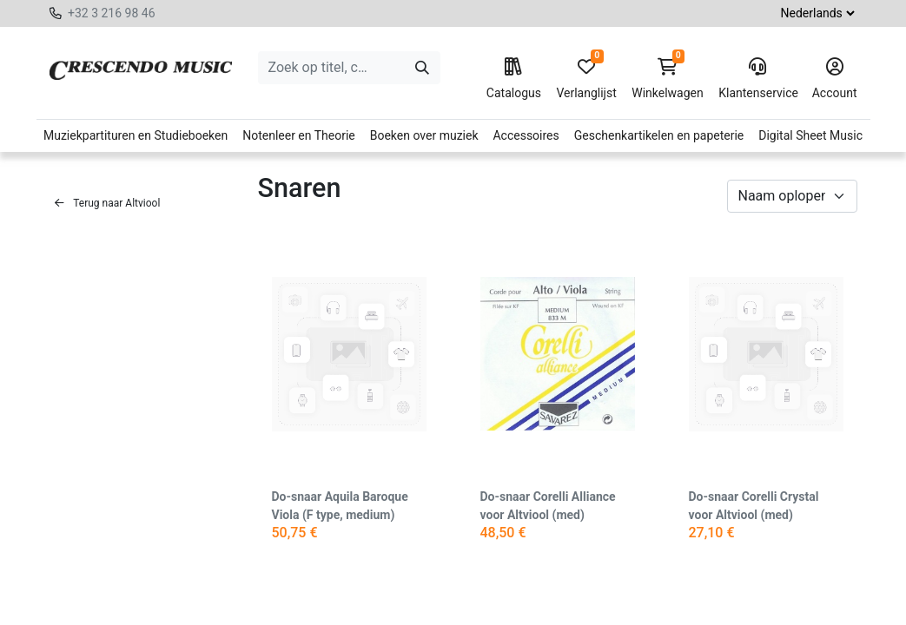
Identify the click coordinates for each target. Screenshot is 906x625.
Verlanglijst (586, 79)
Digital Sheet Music (810, 135)
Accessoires (526, 135)
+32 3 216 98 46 (111, 13)
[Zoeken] (422, 67)
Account (834, 79)
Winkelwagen (668, 79)
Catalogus (513, 79)
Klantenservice (757, 79)
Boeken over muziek (424, 135)
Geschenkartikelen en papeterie (659, 135)
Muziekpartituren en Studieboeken (135, 135)
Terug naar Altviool (108, 203)
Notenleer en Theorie (298, 135)
